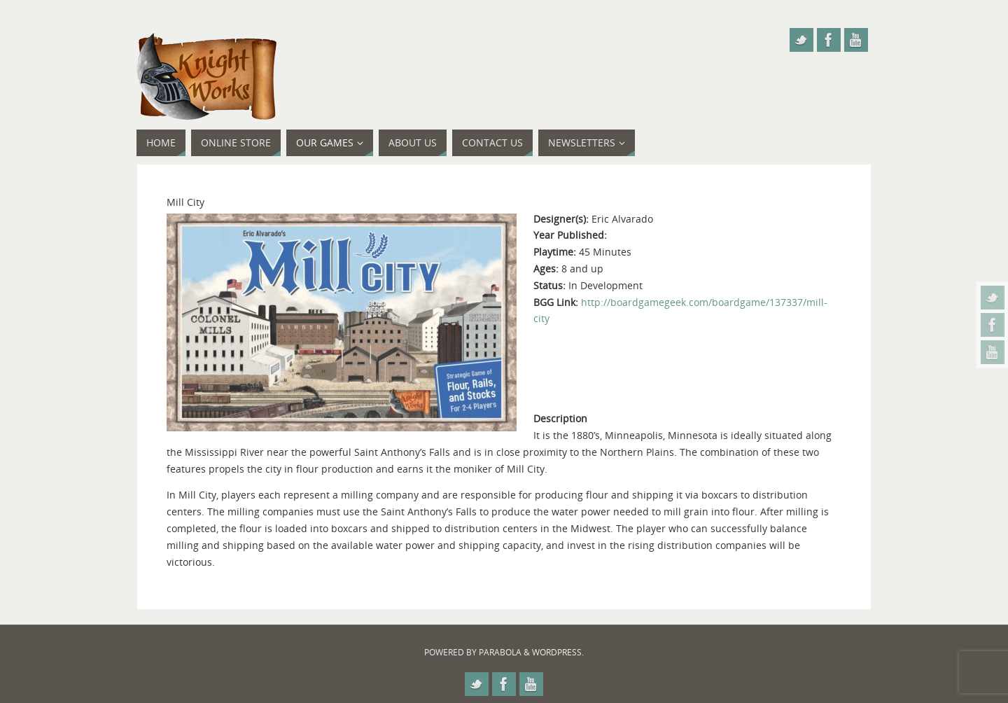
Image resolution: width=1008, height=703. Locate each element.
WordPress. (558, 652)
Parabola (500, 652)
